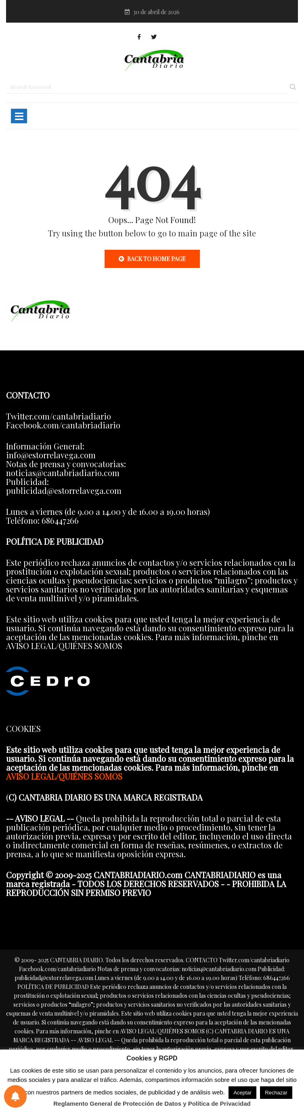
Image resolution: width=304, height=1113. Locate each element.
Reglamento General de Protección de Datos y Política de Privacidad (152, 1103)
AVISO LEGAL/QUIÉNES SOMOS (64, 776)
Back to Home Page (152, 259)
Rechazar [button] (276, 1093)
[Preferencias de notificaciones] (15, 1096)
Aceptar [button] (242, 1093)
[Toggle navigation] (19, 116)
